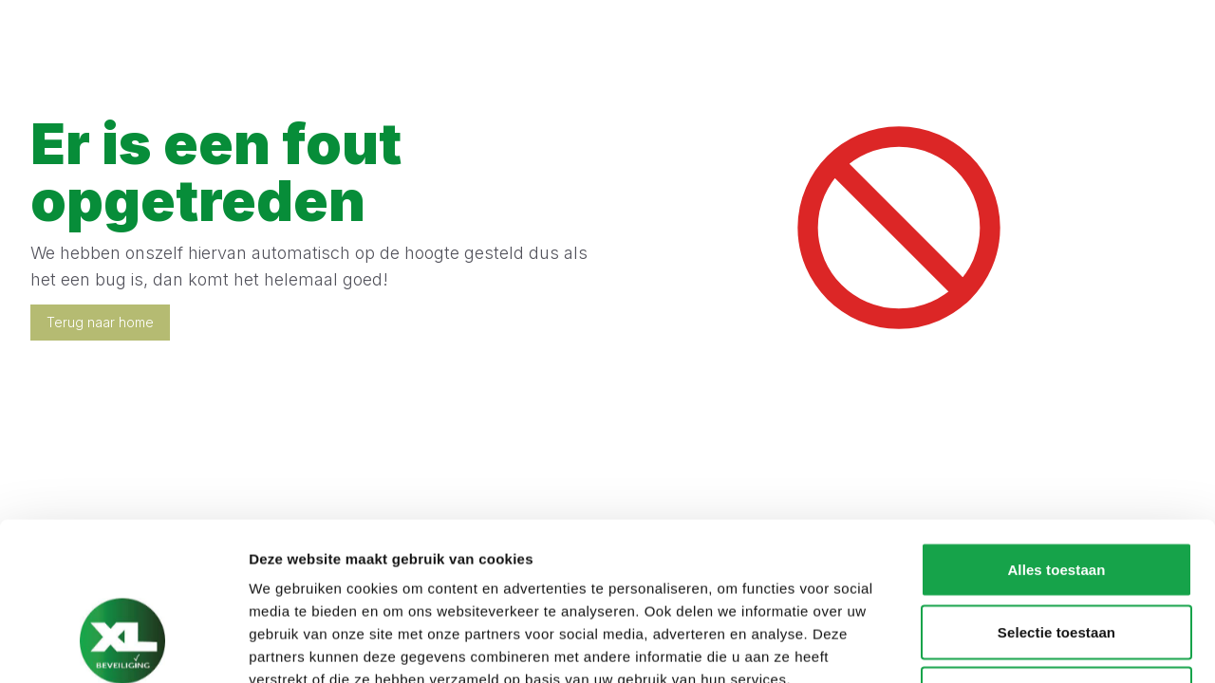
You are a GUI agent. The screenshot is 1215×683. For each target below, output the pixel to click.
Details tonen (1026, 645)
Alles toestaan (1056, 434)
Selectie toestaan (1056, 497)
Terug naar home (100, 322)
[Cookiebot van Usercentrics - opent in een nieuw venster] (123, 646)
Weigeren (1056, 558)
